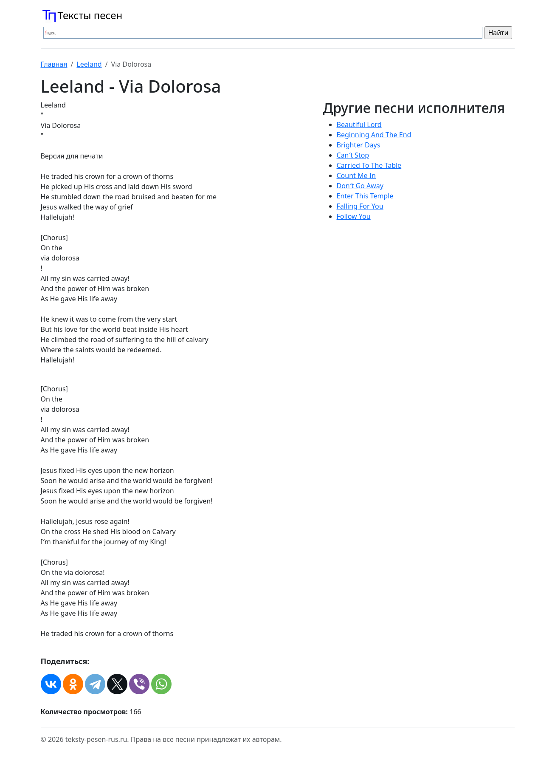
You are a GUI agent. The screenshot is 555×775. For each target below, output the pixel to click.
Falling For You (360, 206)
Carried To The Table (369, 165)
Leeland (88, 64)
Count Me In (356, 175)
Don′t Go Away (360, 185)
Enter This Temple (365, 196)
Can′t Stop (353, 155)
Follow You (354, 216)
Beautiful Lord (359, 124)
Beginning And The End (374, 134)
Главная (54, 64)
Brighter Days (358, 145)
